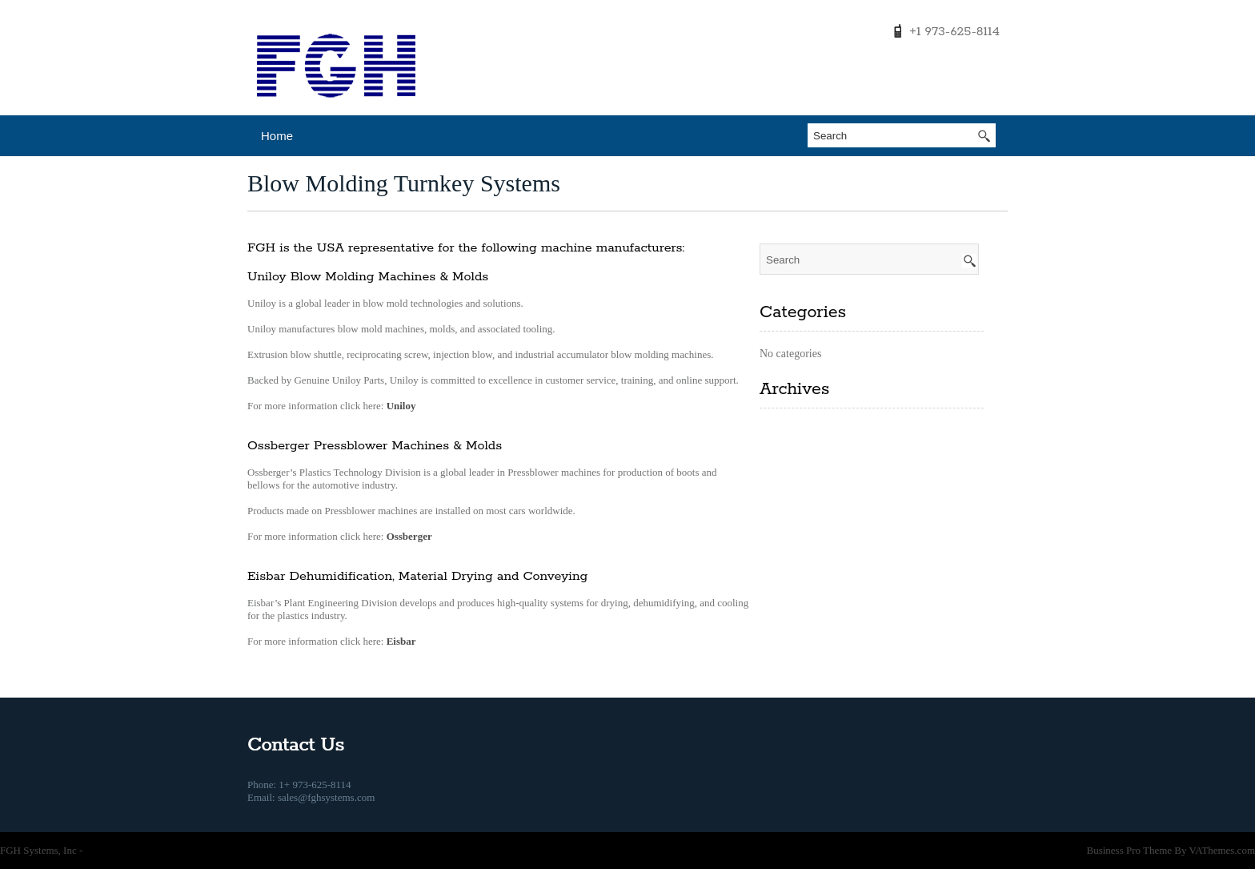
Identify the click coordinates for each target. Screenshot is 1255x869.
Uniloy (401, 406)
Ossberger (409, 536)
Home (277, 136)
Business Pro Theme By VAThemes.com (1170, 850)
